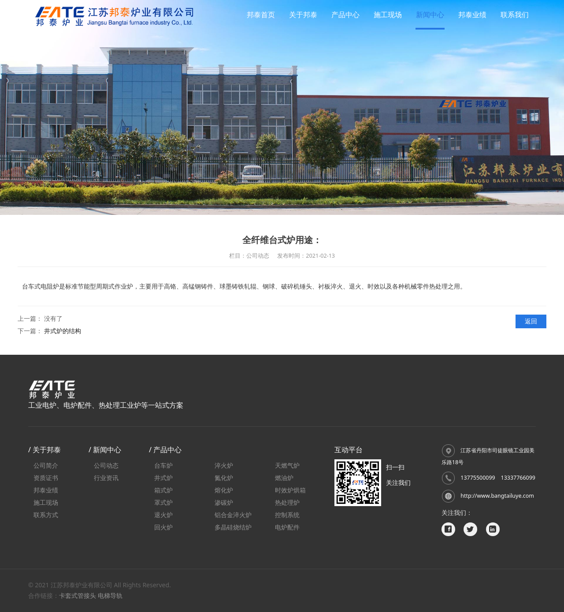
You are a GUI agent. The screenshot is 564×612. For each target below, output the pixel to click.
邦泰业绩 (472, 14)
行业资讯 (106, 477)
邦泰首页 (261, 14)
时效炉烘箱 (290, 490)
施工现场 (388, 14)
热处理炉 (287, 502)
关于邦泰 (303, 14)
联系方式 (45, 515)
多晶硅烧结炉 (233, 527)
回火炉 (163, 527)
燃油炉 (284, 477)
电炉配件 (287, 527)
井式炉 (163, 477)
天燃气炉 (287, 465)
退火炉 (163, 515)
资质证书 (45, 477)
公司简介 (45, 465)
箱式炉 (163, 490)
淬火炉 (224, 465)
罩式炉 (163, 502)
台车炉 (163, 465)
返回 (531, 321)
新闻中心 (430, 14)
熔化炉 (224, 490)
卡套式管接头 (77, 595)
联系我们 (515, 14)
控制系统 (287, 515)
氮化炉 (224, 477)
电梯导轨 (110, 595)
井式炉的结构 (62, 331)
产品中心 (345, 14)
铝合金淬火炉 (233, 515)
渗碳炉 (224, 502)
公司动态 (106, 465)
